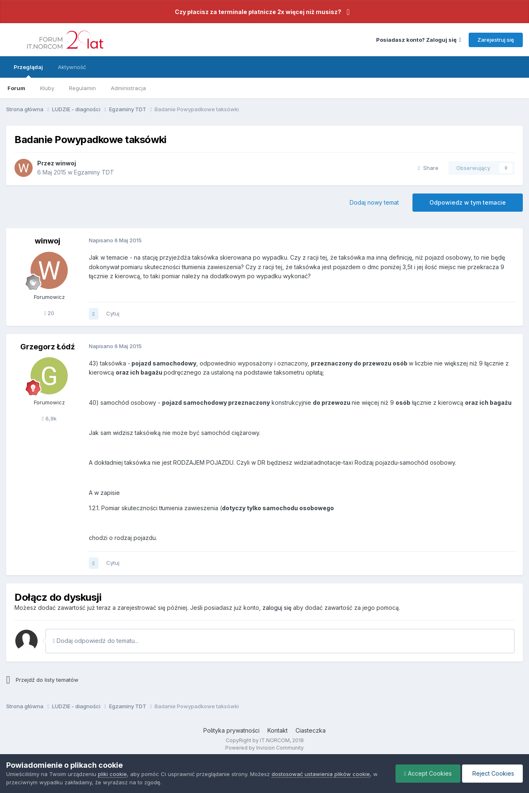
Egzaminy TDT (94, 172)
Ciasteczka (310, 730)
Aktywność (72, 67)
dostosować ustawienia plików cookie (321, 774)
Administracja (128, 88)
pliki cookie (112, 774)
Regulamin (82, 88)
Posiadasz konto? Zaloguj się (418, 39)
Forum (16, 88)
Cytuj (112, 313)
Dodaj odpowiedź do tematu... (95, 640)
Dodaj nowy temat (374, 202)
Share (428, 168)
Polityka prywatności (231, 730)
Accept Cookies (428, 773)
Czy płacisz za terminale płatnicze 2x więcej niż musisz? (258, 11)
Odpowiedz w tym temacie (467, 202)
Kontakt (277, 730)
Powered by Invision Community (264, 748)
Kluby (47, 88)
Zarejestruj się (495, 39)
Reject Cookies (492, 773)
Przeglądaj (28, 71)
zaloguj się (276, 607)
